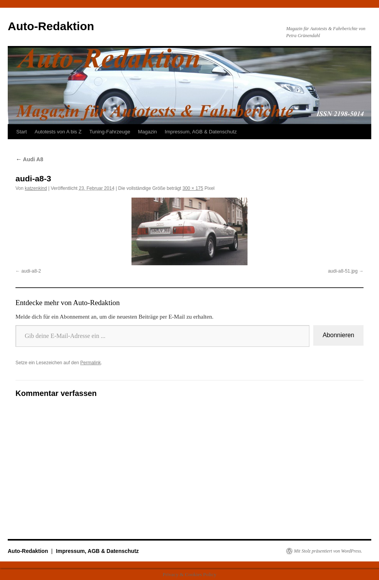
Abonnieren (338, 335)
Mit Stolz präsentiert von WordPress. (328, 551)
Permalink (90, 362)
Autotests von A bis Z (57, 132)
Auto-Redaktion (51, 26)
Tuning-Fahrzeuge (109, 132)
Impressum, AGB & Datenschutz (201, 132)
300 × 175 (193, 188)
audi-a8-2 (31, 271)
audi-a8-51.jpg (343, 271)
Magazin (147, 132)
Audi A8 (29, 159)
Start (21, 132)
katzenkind (36, 188)
